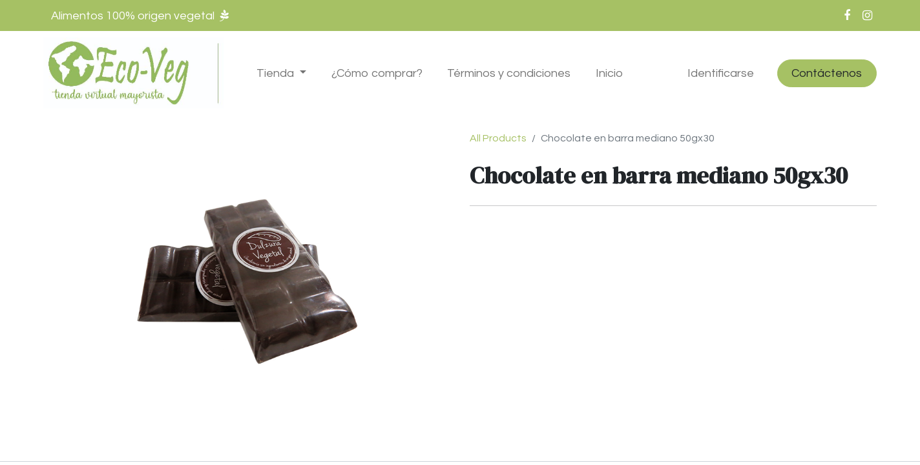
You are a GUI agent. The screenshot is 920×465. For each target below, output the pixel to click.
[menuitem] (377, 73)
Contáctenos (826, 73)
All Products (498, 138)
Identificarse (720, 73)
